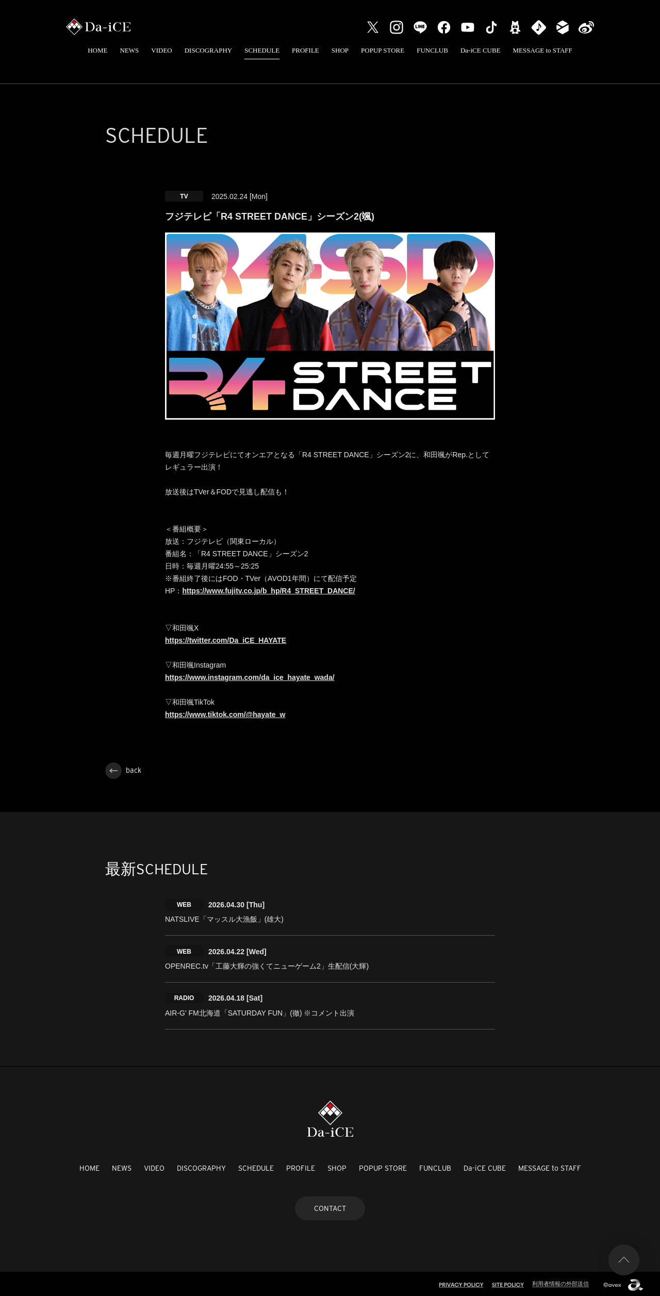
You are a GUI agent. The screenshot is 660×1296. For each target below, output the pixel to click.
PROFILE (305, 50)
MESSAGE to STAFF (542, 50)
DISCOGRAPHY (208, 50)
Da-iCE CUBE (480, 50)
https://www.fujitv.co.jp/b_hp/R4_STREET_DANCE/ (268, 591)
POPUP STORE (382, 50)
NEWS (129, 50)
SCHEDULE (261, 50)
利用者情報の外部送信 (560, 1281)
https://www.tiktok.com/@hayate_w (225, 714)
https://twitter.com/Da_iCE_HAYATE (225, 640)
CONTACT (330, 1206)
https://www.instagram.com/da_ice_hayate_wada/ (250, 677)
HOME (97, 50)
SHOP (340, 50)
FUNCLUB (432, 50)
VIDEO (161, 50)
